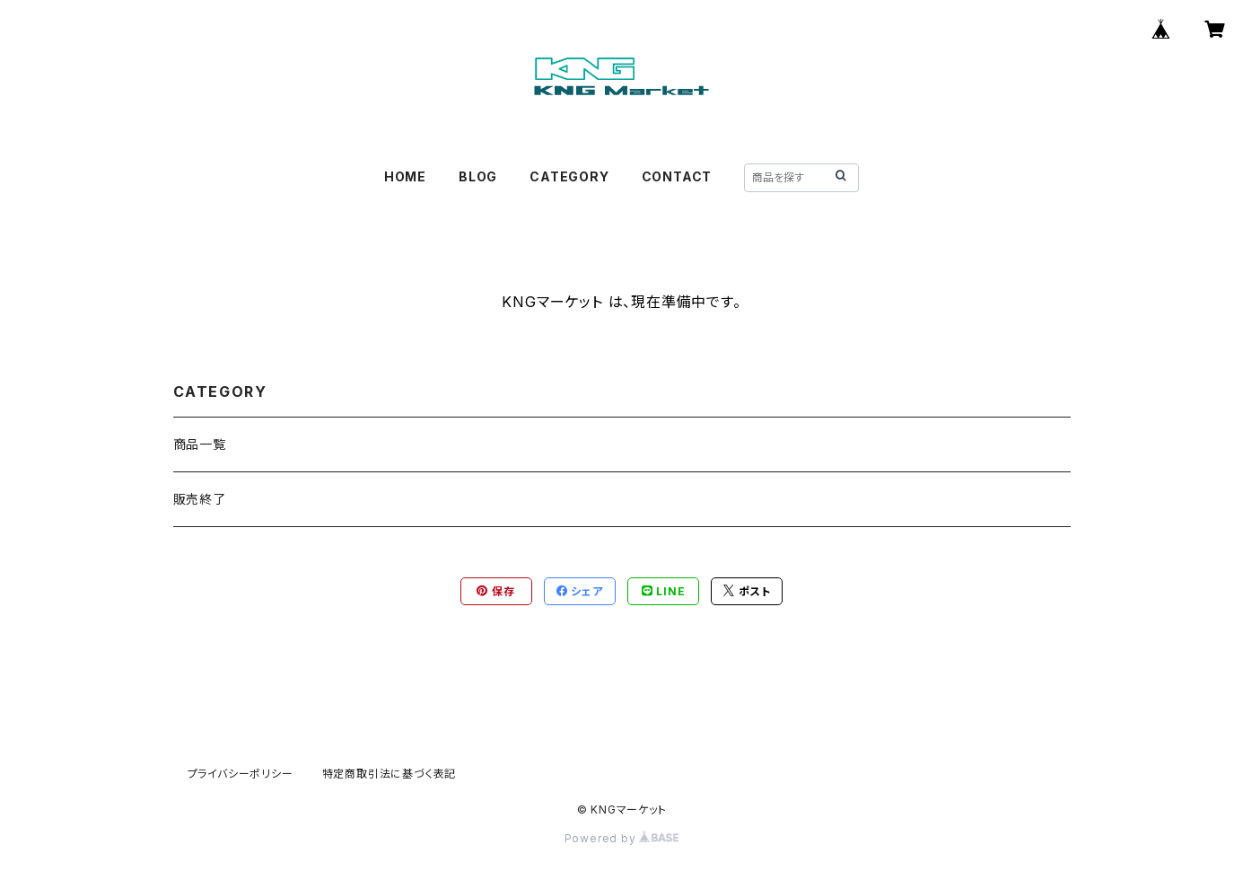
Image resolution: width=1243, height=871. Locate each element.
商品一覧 (199, 444)
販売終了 (199, 498)
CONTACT (677, 176)
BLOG (478, 176)
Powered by (622, 838)
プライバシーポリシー (240, 773)
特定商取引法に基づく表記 (389, 773)
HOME (405, 176)
